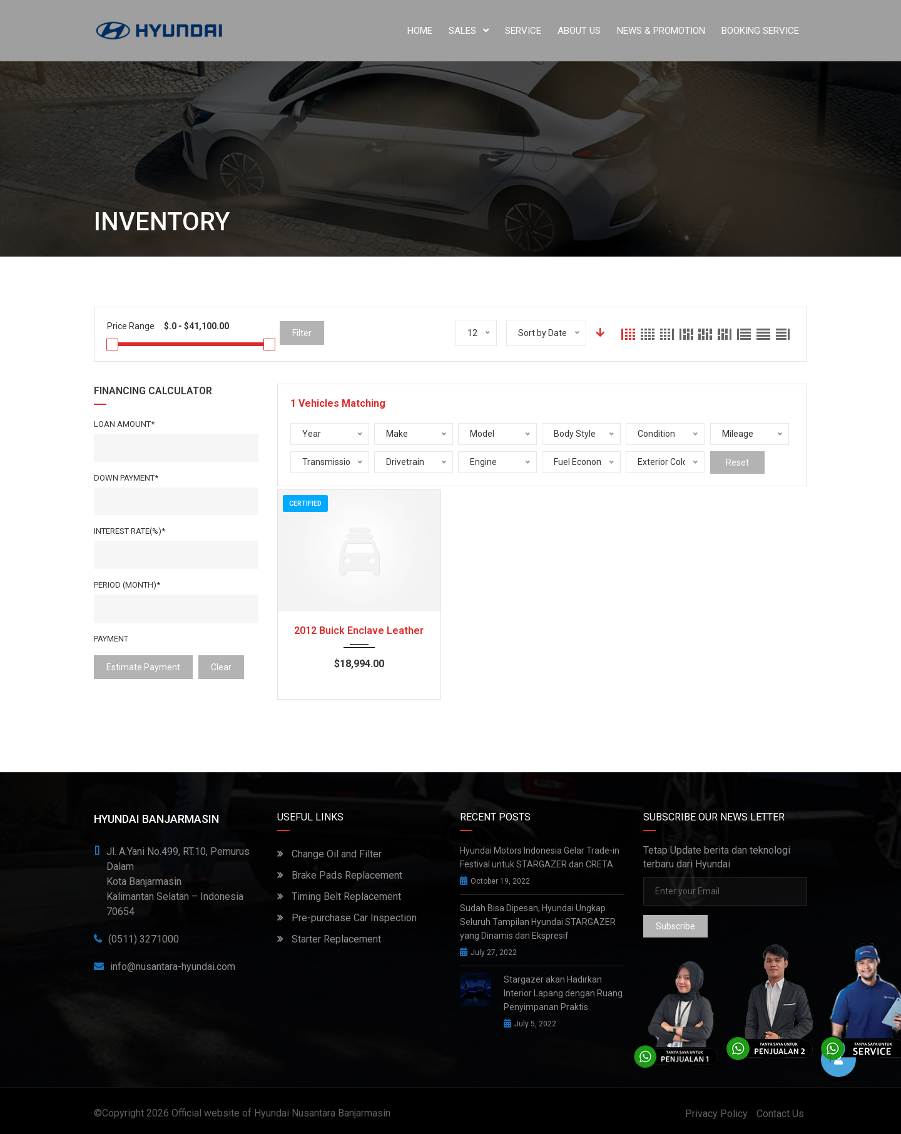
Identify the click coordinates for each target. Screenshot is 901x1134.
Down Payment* (126, 478)
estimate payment (143, 667)
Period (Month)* (127, 585)
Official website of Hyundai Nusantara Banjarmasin (280, 1113)
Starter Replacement (329, 939)
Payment (111, 638)
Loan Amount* (124, 424)
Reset (737, 462)
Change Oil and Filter (329, 854)
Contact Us (780, 1114)
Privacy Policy (716, 1114)
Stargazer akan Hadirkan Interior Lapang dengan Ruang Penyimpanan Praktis (563, 993)
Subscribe (675, 926)
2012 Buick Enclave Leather (359, 630)
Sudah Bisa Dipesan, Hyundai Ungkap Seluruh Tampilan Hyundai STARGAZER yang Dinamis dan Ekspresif (538, 922)
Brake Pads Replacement (339, 875)
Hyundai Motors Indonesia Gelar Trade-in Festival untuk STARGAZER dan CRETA (539, 857)
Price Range (131, 326)
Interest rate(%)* (129, 531)
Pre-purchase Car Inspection (347, 918)
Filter (302, 333)
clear (221, 667)
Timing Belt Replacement (339, 896)
